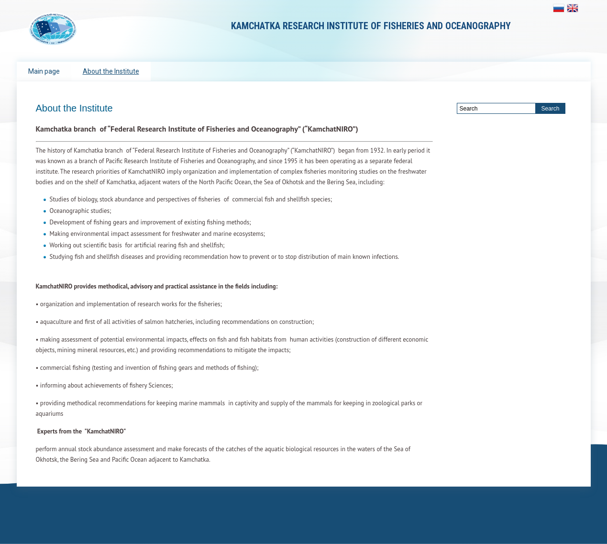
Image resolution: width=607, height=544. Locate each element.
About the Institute (111, 71)
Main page (44, 71)
